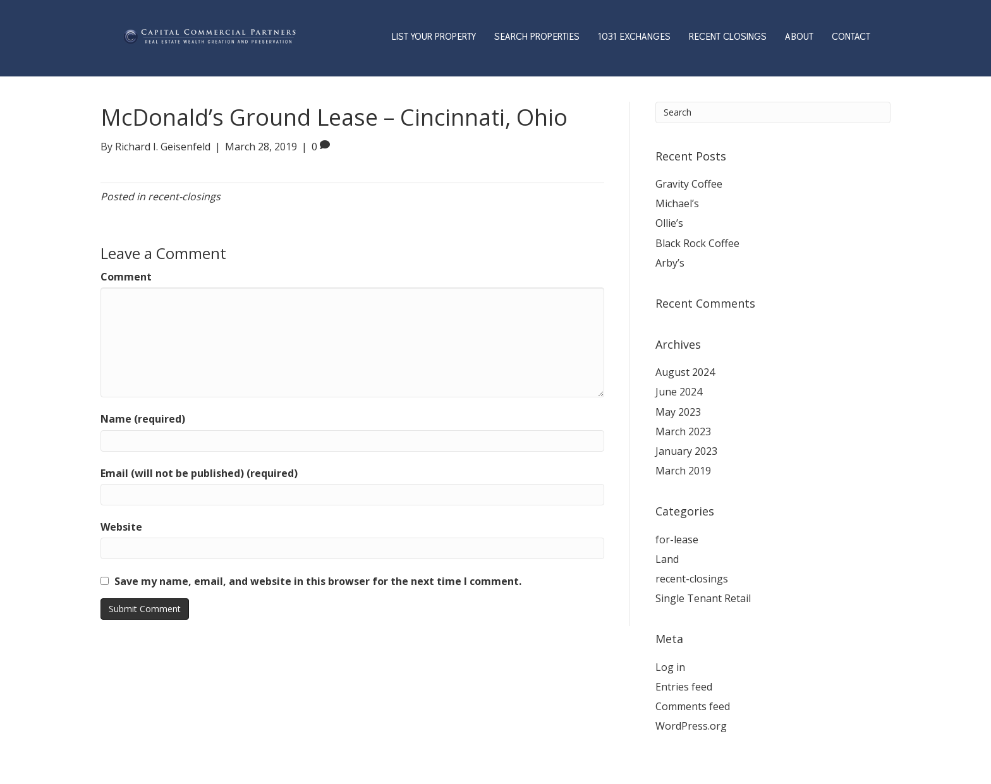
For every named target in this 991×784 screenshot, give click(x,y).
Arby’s (669, 263)
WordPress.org (691, 726)
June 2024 (678, 392)
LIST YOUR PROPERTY (434, 36)
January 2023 (686, 451)
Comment (126, 277)
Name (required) (142, 419)
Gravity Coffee (688, 184)
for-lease (676, 539)
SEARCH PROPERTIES (537, 36)
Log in (670, 667)
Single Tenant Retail (703, 598)
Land (667, 559)
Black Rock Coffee (697, 243)
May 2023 (678, 412)
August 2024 (685, 372)
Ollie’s (669, 223)
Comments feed (692, 706)
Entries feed (683, 687)
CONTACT (851, 36)
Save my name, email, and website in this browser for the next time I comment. (317, 581)
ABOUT (799, 36)
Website (121, 527)
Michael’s (677, 203)
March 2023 (683, 431)
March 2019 (683, 471)
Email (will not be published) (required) (199, 473)
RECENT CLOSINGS (728, 36)
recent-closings (184, 196)
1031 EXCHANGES (634, 36)
